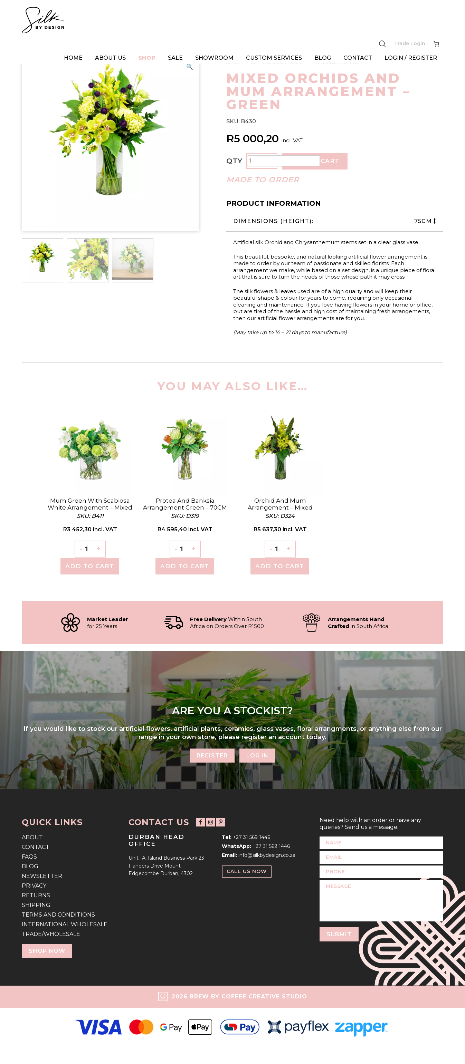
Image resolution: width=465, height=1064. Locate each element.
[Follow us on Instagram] (210, 822)
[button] (189, 67)
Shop (146, 58)
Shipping (36, 905)
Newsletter (42, 876)
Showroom (214, 58)
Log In (257, 755)
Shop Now (47, 951)
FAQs (29, 856)
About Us (110, 58)
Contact (357, 58)
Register (212, 755)
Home (73, 58)
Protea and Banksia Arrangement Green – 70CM (185, 504)
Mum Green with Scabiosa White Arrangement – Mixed (90, 504)
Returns (36, 895)
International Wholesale (64, 924)
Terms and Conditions (58, 914)
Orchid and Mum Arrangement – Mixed (280, 504)
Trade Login (409, 43)
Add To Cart (89, 566)
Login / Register (411, 58)
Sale (175, 58)
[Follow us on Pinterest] (220, 822)
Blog (322, 58)
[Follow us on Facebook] (200, 822)
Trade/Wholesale (51, 934)
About (32, 837)
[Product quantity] (283, 160)
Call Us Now (247, 871)
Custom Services (274, 58)
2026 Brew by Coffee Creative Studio (239, 996)
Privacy (34, 885)
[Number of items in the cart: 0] (436, 44)
